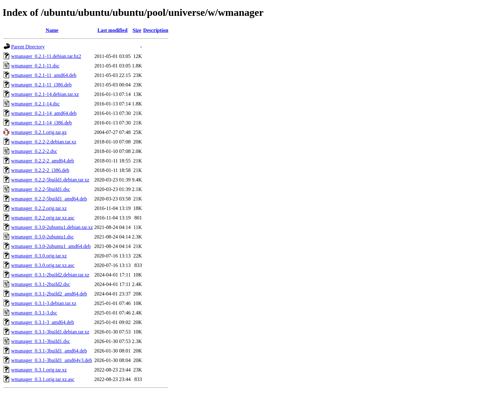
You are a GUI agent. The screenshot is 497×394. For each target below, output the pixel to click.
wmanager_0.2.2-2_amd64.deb (42, 160)
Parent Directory (28, 46)
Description (155, 30)
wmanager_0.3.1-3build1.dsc (40, 341)
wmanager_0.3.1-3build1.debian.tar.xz (50, 331)
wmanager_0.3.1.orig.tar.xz (39, 369)
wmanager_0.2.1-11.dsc (35, 65)
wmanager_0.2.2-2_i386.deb (40, 170)
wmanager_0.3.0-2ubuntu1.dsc (42, 236)
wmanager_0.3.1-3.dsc (34, 312)
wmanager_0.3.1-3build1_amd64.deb (49, 350)
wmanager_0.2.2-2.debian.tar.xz (43, 141)
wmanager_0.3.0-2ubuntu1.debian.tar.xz (52, 227)
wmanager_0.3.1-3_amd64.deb (42, 322)
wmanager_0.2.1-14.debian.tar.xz (45, 94)
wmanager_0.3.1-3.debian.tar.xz (43, 303)
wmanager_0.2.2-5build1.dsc (40, 189)
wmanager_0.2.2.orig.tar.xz (39, 208)
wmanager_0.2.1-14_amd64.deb (44, 113)
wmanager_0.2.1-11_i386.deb (41, 84)
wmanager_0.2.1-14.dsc (35, 103)
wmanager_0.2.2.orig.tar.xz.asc (42, 217)
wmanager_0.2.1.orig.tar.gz (39, 132)
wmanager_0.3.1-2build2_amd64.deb (49, 293)
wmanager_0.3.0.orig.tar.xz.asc (42, 265)
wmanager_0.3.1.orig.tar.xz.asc (42, 379)
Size (136, 30)
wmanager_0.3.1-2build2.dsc (40, 284)
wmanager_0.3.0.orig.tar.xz (39, 255)
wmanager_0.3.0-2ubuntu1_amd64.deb (51, 246)
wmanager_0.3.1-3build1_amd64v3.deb (51, 360)
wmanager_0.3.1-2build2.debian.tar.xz (50, 274)
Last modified (112, 30)
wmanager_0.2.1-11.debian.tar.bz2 (46, 56)
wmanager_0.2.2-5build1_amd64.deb (49, 198)
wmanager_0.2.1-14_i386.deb (41, 122)
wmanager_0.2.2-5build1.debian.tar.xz (50, 179)
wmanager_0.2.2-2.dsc (34, 151)
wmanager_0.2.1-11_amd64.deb (43, 75)
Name (52, 30)
